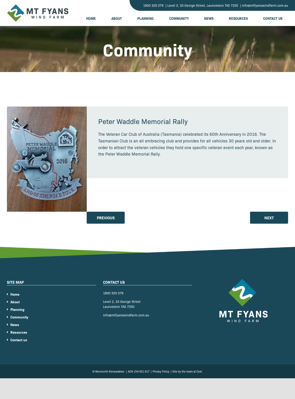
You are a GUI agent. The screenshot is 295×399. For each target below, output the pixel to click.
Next (269, 217)
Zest (199, 371)
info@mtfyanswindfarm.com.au (126, 315)
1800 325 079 (113, 293)
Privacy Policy (161, 371)
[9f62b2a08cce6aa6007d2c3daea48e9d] (47, 159)
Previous (106, 217)
